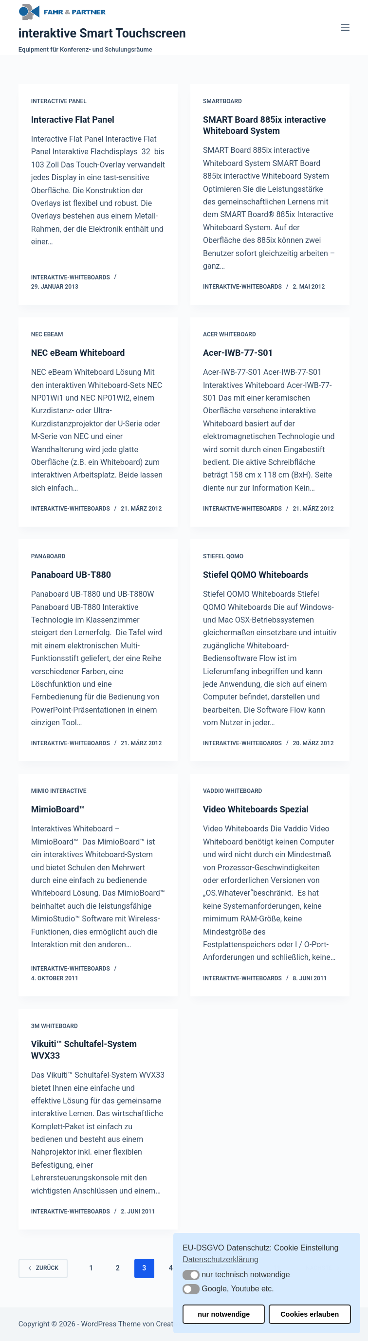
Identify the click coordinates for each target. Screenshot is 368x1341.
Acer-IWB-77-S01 (238, 353)
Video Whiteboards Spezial (256, 809)
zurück (43, 1268)
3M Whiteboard (54, 1026)
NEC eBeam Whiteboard (78, 353)
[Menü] (345, 27)
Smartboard (222, 101)
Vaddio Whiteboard (232, 791)
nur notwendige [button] (224, 1314)
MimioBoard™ (58, 809)
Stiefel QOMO (223, 556)
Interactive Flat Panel (72, 119)
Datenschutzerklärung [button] (220, 1259)
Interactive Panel (59, 101)
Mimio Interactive (59, 791)
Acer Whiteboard (229, 334)
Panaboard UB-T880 (71, 574)
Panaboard (48, 556)
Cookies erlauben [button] (309, 1314)
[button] (191, 1275)
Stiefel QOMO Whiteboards (255, 574)
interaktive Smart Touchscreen (102, 33)
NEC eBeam (47, 334)
